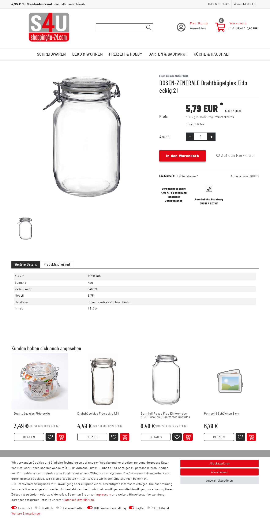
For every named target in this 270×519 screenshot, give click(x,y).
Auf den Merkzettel (235, 155)
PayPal (139, 508)
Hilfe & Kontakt (218, 4)
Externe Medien (73, 508)
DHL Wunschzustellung (110, 508)
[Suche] (149, 27)
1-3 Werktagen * (187, 176)
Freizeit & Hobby (125, 54)
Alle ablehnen (219, 472)
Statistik (47, 508)
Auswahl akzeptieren (219, 480)
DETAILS (29, 437)
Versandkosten (224, 117)
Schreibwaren (51, 54)
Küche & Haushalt (212, 54)
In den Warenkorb (182, 155)
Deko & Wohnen (87, 54)
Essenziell (25, 508)
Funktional (161, 508)
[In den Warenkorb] (61, 437)
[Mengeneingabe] (200, 137)
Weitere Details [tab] (26, 264)
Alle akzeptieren (219, 463)
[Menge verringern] (190, 136)
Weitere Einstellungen (26, 513)
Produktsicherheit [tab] (57, 264)
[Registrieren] (192, 27)
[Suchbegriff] (124, 27)
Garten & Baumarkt (168, 54)
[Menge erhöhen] (211, 136)
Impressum (103, 494)
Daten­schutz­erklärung (78, 499)
